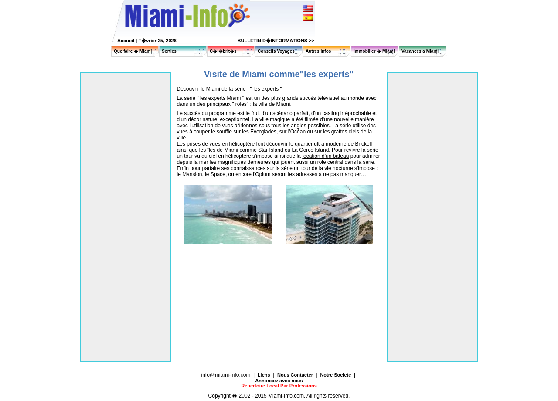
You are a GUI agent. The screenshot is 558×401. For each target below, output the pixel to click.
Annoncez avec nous (279, 380)
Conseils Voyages (276, 51)
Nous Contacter (295, 374)
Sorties (169, 51)
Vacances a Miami (420, 51)
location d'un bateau (325, 156)
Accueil (125, 40)
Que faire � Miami (133, 51)
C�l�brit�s (223, 51)
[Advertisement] (279, 268)
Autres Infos (318, 51)
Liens (264, 374)
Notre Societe (335, 374)
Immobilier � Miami (374, 51)
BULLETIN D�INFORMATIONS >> (276, 40)
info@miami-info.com (226, 375)
